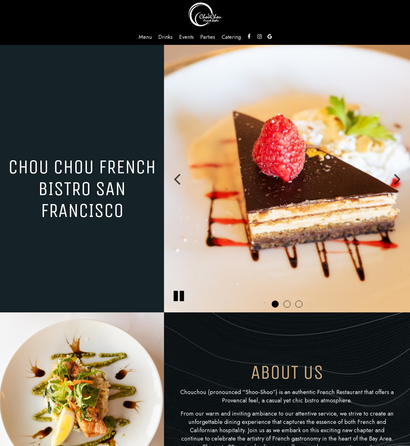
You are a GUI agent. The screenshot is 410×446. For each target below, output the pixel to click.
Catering (231, 37)
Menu (145, 37)
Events (186, 37)
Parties (207, 37)
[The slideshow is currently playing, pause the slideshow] (178, 295)
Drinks (165, 37)
